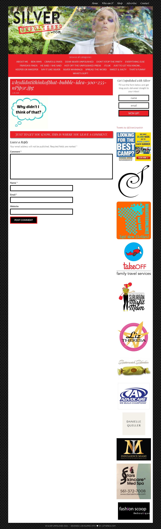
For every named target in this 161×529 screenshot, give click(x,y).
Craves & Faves (53, 61)
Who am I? (107, 3)
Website (14, 206)
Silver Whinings (73, 69)
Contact (144, 3)
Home (95, 3)
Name (14, 182)
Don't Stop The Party (109, 61)
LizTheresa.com (109, 526)
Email (13, 194)
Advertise (131, 3)
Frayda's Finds (28, 65)
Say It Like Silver (50, 69)
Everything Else (135, 61)
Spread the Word (96, 69)
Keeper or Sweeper (27, 69)
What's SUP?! (80, 73)
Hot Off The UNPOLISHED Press (82, 65)
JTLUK (107, 65)
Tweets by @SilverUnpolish (130, 127)
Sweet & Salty (118, 69)
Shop (120, 3)
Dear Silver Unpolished (79, 61)
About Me (22, 61)
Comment (16, 151)
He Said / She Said (51, 65)
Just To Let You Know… (127, 65)
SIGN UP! (133, 113)
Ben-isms (36, 61)
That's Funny (137, 69)
